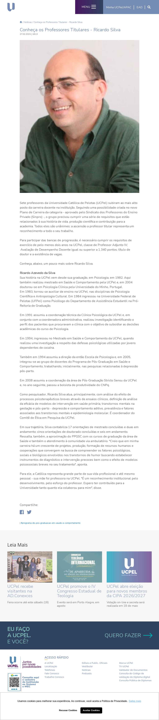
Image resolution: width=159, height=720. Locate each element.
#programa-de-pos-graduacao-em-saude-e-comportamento (50, 523)
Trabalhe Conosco (54, 676)
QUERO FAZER (128, 635)
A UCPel (49, 662)
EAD (139, 7)
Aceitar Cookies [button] (91, 710)
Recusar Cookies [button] (68, 710)
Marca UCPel (126, 662)
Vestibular (87, 666)
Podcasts (87, 673)
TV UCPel (124, 666)
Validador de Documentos (133, 669)
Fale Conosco (52, 673)
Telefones (50, 669)
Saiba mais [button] (135, 701)
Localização (51, 666)
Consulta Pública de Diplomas (135, 680)
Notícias (28, 22)
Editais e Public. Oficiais (94, 662)
